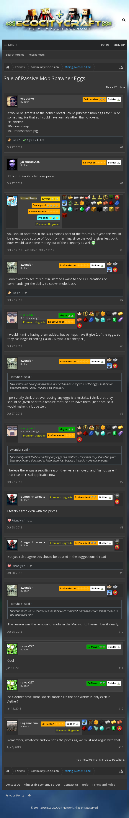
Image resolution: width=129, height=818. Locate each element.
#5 (121, 346)
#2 (121, 183)
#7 (121, 482)
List (42, 140)
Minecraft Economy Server (42, 784)
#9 (121, 573)
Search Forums (15, 55)
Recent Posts (37, 55)
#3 (121, 250)
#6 (121, 413)
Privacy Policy (14, 795)
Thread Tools (115, 87)
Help (85, 784)
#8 (121, 527)
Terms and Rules (103, 784)
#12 (121, 708)
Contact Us (12, 784)
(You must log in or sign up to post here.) (100, 759)
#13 (121, 747)
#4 (121, 300)
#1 (121, 147)
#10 (121, 631)
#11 (121, 668)
